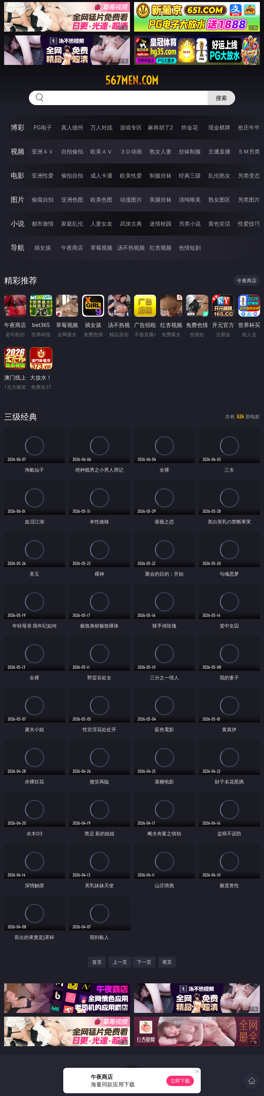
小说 (17, 223)
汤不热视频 (131, 247)
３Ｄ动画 (131, 151)
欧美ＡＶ (101, 151)
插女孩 (42, 247)
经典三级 (190, 175)
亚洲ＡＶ (43, 151)
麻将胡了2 (160, 127)
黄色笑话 (219, 223)
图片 (17, 199)
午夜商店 (72, 247)
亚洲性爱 (43, 175)
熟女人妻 (161, 151)
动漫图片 (131, 199)
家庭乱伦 (72, 223)
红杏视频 (161, 247)
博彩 (17, 127)
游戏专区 (131, 127)
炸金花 (190, 127)
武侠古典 (131, 223)
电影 (17, 175)
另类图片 (249, 199)
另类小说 (190, 223)
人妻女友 (101, 223)
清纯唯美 (190, 199)
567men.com (131, 80)
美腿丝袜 (161, 199)
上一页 (120, 962)
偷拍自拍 (72, 175)
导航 (17, 247)
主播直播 (219, 151)
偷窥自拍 (43, 199)
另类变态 (249, 175)
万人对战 (101, 127)
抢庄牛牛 (249, 127)
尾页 (167, 962)
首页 (97, 962)
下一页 (144, 962)
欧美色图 (101, 199)
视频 (17, 151)
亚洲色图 (72, 199)
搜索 (221, 98)
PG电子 (42, 127)
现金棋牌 (219, 127)
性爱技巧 (249, 223)
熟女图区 (219, 199)
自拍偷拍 (72, 151)
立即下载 (180, 1080)
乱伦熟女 (219, 175)
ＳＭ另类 (249, 151)
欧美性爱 (131, 175)
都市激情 (43, 223)
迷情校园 (161, 223)
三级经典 (20, 416)
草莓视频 (101, 247)
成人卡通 (101, 175)
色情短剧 (190, 247)
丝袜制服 (190, 151)
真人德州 (72, 127)
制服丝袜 (161, 175)
